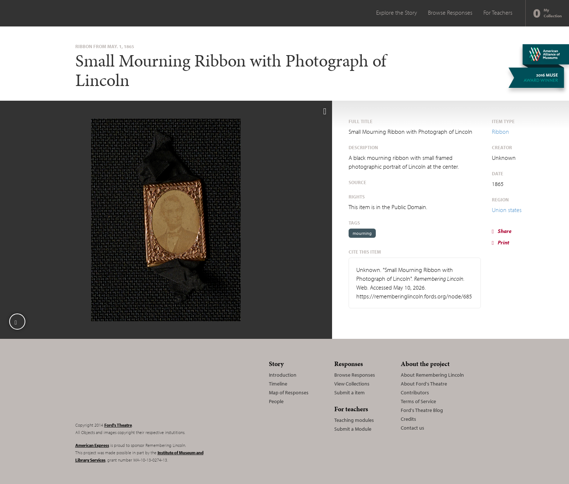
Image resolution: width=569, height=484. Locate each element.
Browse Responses (450, 12)
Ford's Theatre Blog (422, 410)
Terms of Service (418, 401)
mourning (362, 233)
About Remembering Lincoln (432, 375)
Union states (507, 210)
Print (500, 242)
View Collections (352, 383)
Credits (408, 419)
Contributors (415, 392)
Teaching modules (354, 420)
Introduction (282, 375)
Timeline (278, 383)
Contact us (412, 427)
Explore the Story (396, 12)
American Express (92, 445)
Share (502, 230)
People (276, 401)
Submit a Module (352, 429)
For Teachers (497, 12)
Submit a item (349, 392)
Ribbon (500, 131)
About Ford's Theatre (424, 383)
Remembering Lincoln (121, 386)
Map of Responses (289, 392)
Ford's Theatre (118, 425)
